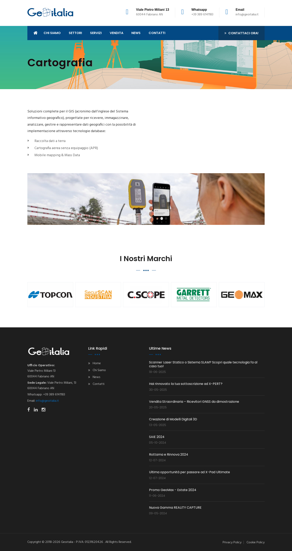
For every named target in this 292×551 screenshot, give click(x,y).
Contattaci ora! (241, 33)
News (96, 377)
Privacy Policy (232, 542)
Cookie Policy (256, 542)
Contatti (98, 384)
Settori (75, 33)
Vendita (116, 33)
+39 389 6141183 (202, 14)
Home (97, 363)
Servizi (96, 33)
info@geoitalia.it (247, 14)
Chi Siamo (99, 370)
